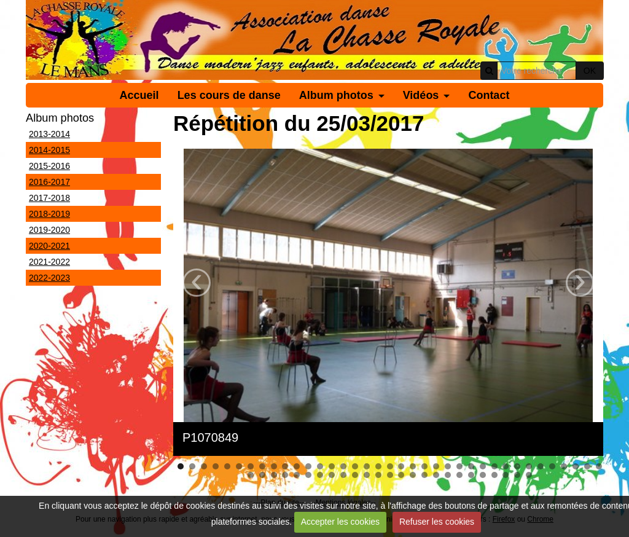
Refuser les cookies (436, 522)
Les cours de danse (229, 95)
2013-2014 (49, 134)
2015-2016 (49, 166)
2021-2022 (49, 262)
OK (590, 71)
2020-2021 (49, 246)
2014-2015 (49, 150)
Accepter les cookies (340, 522)
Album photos (336, 95)
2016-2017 (49, 182)
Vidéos (421, 95)
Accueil (139, 95)
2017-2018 (49, 198)
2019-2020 (49, 230)
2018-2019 (49, 214)
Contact (488, 95)
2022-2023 (49, 278)
